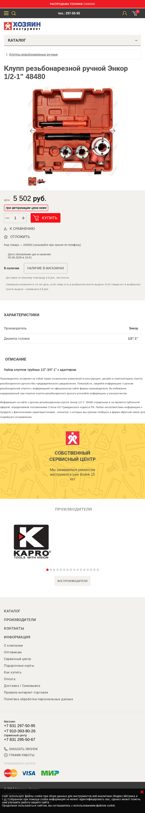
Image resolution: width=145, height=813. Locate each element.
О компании (13, 645)
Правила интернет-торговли (26, 692)
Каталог (12, 611)
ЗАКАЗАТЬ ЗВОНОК (21, 749)
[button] (23, 218)
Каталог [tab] (73, 40)
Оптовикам (13, 652)
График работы (19, 755)
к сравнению (22, 229)
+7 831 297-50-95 (19, 725)
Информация (17, 637)
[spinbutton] (15, 218)
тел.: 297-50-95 (69, 13)
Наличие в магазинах (45, 268)
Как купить (13, 672)
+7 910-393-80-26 (20, 731)
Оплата (9, 679)
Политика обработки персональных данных (38, 699)
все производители (72, 581)
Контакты (14, 628)
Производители (20, 620)
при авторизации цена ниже (26, 208)
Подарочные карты (19, 665)
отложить (20, 237)
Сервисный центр (17, 659)
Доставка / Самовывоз (22, 685)
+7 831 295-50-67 (19, 739)
